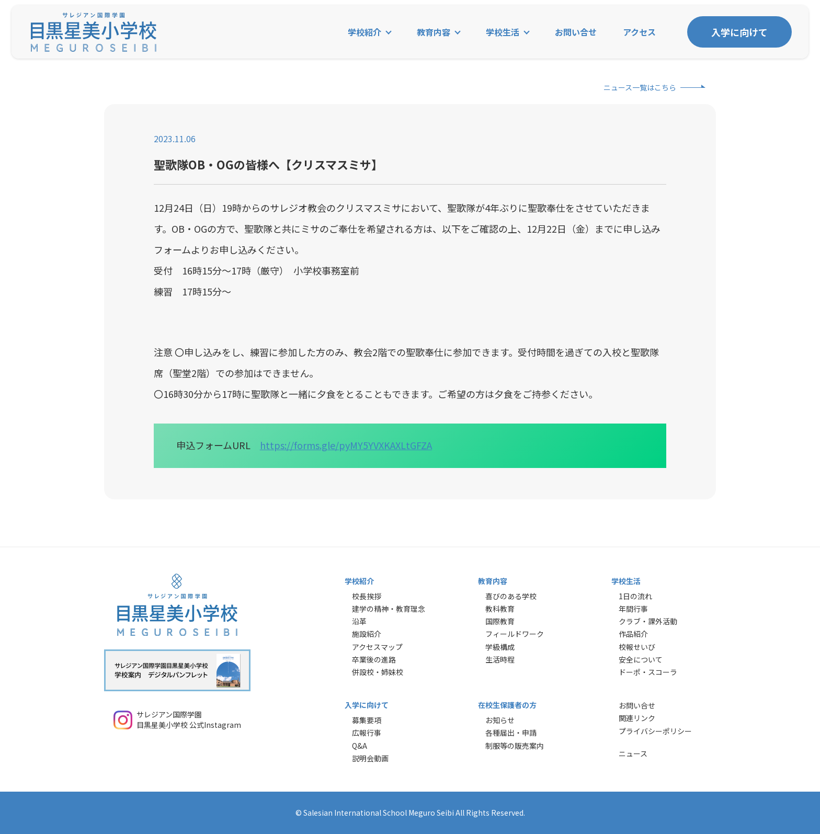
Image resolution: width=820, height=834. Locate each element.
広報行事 (366, 732)
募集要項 (366, 720)
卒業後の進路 (374, 659)
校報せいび (637, 647)
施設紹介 (366, 634)
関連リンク (637, 718)
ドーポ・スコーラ (648, 672)
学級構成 (500, 647)
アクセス (639, 32)
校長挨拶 (366, 596)
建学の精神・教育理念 (388, 608)
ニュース (633, 753)
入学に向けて (739, 32)
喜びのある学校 (511, 596)
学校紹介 (364, 32)
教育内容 (433, 32)
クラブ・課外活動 (648, 621)
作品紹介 (633, 634)
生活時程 (500, 659)
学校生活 (502, 32)
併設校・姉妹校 (377, 672)
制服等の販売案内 (514, 745)
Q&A (359, 745)
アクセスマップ (377, 647)
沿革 (359, 621)
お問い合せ (576, 32)
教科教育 (500, 608)
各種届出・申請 (511, 732)
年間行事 (633, 608)
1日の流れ (635, 596)
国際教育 (500, 621)
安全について (641, 659)
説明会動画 (370, 758)
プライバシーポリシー (655, 731)
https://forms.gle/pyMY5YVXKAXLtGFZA (346, 445)
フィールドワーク (514, 634)
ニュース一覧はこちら (639, 87)
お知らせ (500, 720)
